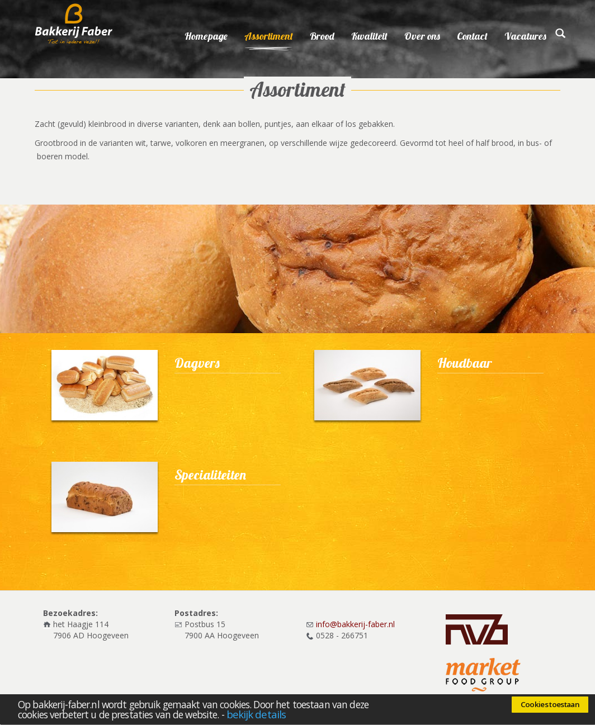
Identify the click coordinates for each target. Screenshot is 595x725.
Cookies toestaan (550, 704)
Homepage (206, 36)
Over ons (422, 36)
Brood (322, 36)
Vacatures (525, 36)
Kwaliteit (369, 36)
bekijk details (256, 714)
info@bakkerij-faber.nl (355, 624)
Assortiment (268, 36)
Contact (472, 36)
